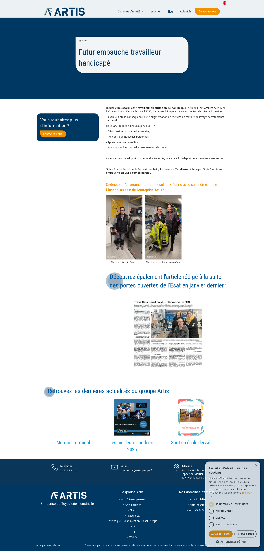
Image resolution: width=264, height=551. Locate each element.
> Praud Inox (132, 515)
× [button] (256, 465)
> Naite (132, 510)
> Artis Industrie (197, 505)
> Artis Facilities (132, 505)
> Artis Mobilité (197, 499)
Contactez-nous (207, 11)
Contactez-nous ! (53, 134)
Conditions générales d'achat (160, 545)
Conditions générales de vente (125, 545)
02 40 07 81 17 (68, 470)
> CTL (132, 532)
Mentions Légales (188, 545)
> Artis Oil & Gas (196, 510)
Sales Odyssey (53, 545)
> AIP (132, 526)
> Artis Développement (132, 499)
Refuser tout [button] (245, 533)
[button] (131, 11)
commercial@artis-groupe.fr (136, 470)
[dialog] (232, 504)
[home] (66, 11)
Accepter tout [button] (220, 533)
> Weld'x (132, 537)
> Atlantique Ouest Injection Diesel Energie (132, 521)
